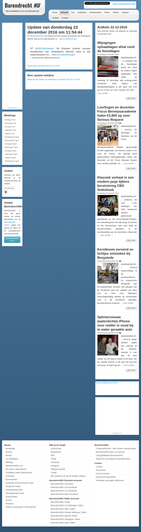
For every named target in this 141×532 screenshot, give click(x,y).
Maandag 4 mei (10, 123)
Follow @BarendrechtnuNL (124, 4)
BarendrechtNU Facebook (62, 484)
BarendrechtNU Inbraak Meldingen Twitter (68, 512)
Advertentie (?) (12, 108)
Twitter (53, 459)
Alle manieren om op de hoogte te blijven (68, 476)
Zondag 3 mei (10, 127)
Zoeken (55, 18)
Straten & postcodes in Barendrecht (21, 507)
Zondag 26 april (10, 151)
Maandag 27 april (11, 147)
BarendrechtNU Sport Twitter (63, 523)
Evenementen (95, 12)
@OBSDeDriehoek (37, 36)
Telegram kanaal (58, 469)
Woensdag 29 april (12, 140)
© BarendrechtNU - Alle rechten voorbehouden (116, 448)
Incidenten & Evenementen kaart (19, 483)
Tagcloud (9, 503)
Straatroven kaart (13, 486)
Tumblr (54, 472)
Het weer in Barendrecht (16, 469)
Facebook (55, 462)
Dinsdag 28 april (11, 144)
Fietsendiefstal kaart (14, 490)
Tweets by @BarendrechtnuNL (106, 383)
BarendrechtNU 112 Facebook (64, 491)
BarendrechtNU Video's (12, 239)
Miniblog (9, 462)
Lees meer (131, 98)
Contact (65, 18)
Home (54, 12)
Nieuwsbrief (56, 452)
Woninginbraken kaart (15, 493)
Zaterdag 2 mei (10, 130)
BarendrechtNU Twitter (60, 502)
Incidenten (82, 12)
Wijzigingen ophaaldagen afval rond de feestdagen (115, 47)
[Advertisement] (14, 64)
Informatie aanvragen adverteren (110, 480)
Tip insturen (101, 470)
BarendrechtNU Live (14, 466)
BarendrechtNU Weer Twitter (63, 509)
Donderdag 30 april (12, 137)
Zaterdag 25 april (11, 154)
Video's (116, 12)
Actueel (64, 12)
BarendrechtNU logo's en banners (110, 452)
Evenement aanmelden (106, 477)
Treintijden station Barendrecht (19, 472)
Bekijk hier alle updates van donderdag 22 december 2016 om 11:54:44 (53, 79)
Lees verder (104, 93)
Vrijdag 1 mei (9, 134)
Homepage (10, 448)
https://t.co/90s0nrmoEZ (68, 39)
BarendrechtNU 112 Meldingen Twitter (67, 505)
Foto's (107, 12)
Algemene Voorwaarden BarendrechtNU (113, 459)
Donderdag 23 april (12, 161)
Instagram (55, 466)
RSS (53, 455)
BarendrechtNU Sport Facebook (64, 494)
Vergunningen (11, 497)
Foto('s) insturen (103, 473)
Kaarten (125, 12)
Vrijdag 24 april (10, 158)
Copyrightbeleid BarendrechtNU (109, 455)
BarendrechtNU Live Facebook (64, 487)
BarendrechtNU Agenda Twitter (64, 516)
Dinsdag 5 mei (10, 120)
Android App (56, 448)
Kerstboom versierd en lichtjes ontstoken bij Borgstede (115, 253)
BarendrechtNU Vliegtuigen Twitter (65, 519)
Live (73, 12)
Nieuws (9, 455)
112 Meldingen (12, 459)
